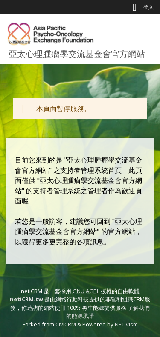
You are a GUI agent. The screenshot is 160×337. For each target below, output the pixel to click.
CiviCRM (65, 324)
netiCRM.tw (26, 299)
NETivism (126, 324)
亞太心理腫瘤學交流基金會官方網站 (77, 54)
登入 (148, 7)
